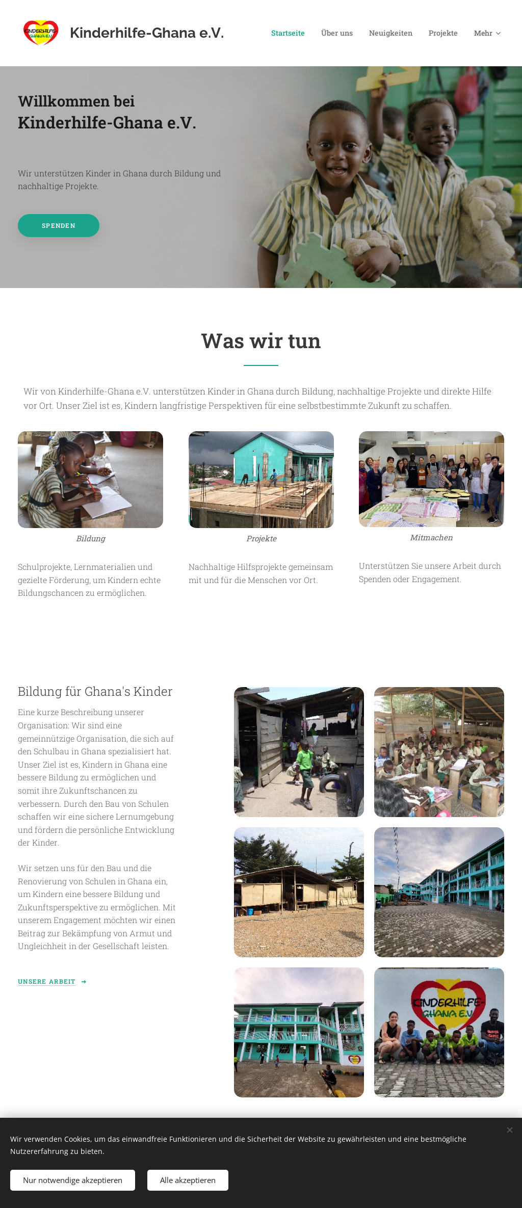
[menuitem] (296, 33)
